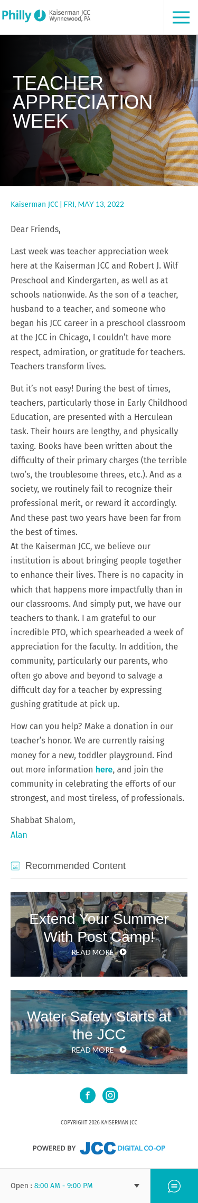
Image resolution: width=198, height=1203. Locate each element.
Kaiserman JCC (34, 204)
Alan (19, 835)
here (104, 770)
